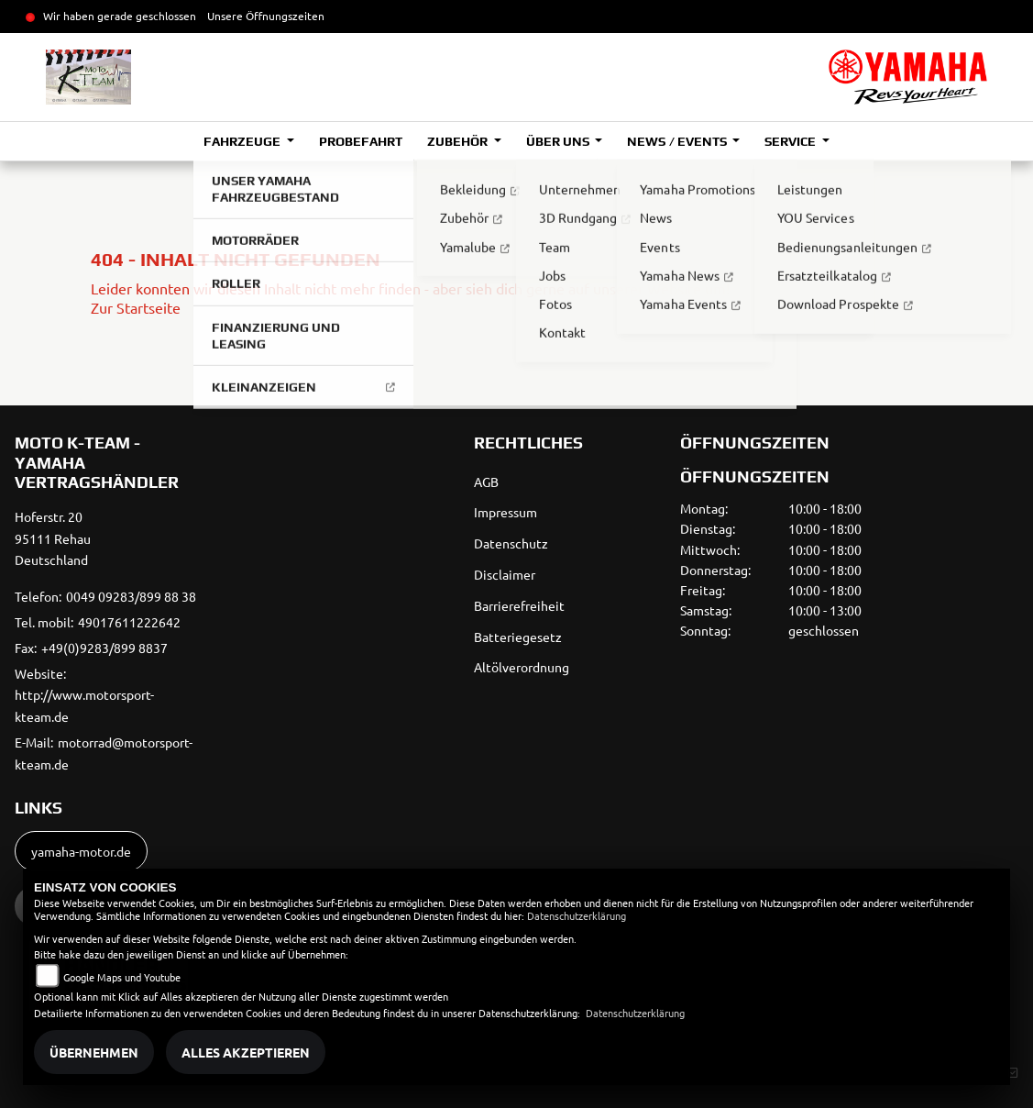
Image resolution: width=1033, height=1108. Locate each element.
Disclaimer (504, 574)
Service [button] (791, 141)
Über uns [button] (559, 141)
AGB (486, 481)
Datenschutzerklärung (576, 915)
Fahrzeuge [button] (243, 141)
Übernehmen (93, 1052)
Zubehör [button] (458, 141)
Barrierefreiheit (519, 605)
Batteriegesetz (518, 636)
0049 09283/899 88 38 (131, 596)
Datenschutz (511, 543)
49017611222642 (129, 622)
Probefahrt (360, 141)
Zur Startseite (136, 307)
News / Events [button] (678, 141)
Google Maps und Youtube (122, 977)
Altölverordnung (521, 667)
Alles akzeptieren (245, 1052)
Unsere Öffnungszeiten (265, 15)
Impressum (505, 512)
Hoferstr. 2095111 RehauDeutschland (53, 538)
